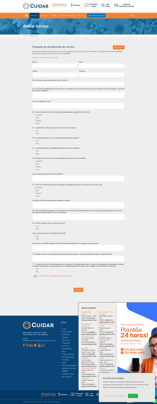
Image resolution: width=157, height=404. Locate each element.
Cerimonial (44, 15)
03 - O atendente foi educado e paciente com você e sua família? (54, 128)
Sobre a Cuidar (67, 332)
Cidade (35, 71)
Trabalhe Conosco (68, 374)
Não (36, 133)
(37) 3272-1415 (109, 354)
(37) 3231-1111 (109, 320)
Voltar (118, 47)
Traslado (54, 15)
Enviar (78, 290)
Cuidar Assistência (38, 401)
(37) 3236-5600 (91, 332)
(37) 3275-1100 (91, 374)
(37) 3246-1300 (91, 354)
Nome (35, 62)
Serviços (34, 15)
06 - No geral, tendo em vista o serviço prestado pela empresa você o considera (59, 158)
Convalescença (67, 349)
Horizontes (82, 15)
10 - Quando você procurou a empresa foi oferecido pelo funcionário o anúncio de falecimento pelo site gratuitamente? (72, 254)
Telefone (82, 71)
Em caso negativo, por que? (41, 101)
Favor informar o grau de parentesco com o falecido (50, 80)
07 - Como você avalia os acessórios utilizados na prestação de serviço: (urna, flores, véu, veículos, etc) (67, 185)
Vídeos (64, 363)
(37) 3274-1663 (91, 364)
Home (25, 36)
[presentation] (78, 282)
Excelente (38, 115)
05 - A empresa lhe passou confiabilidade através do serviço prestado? (56, 148)
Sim (36, 131)
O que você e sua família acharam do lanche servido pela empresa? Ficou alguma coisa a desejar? (65, 243)
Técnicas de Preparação (67, 15)
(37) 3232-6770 (109, 332)
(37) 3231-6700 (59, 6)
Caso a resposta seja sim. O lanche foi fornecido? (49, 233)
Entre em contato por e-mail (89, 320)
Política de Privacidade (115, 396)
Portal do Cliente (96, 15)
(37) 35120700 (91, 384)
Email (81, 62)
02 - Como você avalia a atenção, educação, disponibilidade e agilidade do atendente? (61, 112)
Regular (37, 120)
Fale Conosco (66, 377)
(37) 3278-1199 (109, 364)
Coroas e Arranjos (68, 354)
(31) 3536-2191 (109, 344)
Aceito (133, 396)
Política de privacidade (58, 276)
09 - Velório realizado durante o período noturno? (49, 223)
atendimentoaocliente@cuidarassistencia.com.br (39, 340)
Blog (63, 351)
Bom (36, 118)
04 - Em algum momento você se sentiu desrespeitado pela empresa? (56, 138)
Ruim (37, 123)
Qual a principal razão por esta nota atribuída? (47, 174)
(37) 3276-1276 (91, 342)
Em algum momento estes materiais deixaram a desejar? (51, 200)
